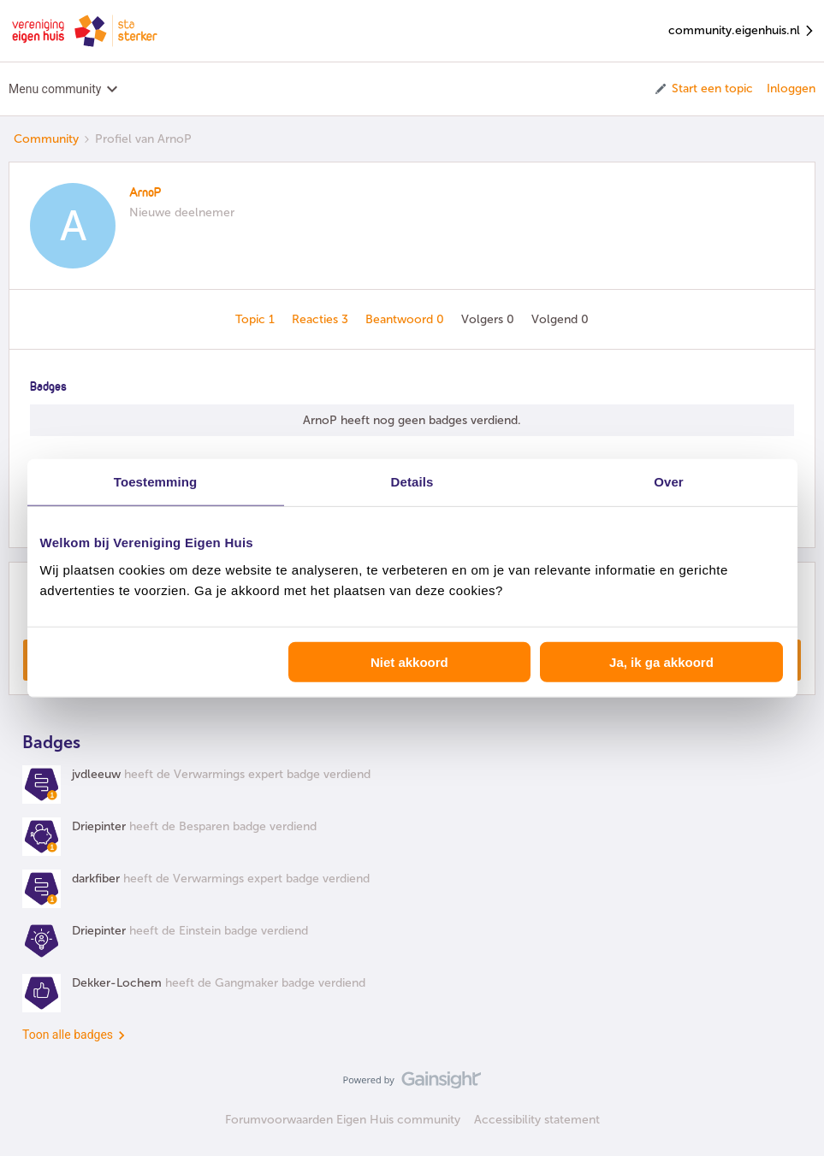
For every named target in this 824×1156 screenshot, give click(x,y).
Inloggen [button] (791, 88)
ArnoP (145, 193)
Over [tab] (669, 482)
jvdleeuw (96, 774)
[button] (703, 89)
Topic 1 (256, 319)
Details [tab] (412, 482)
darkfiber (96, 878)
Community (46, 139)
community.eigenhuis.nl (741, 31)
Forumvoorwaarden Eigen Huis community (342, 1119)
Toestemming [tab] (156, 482)
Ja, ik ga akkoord (661, 661)
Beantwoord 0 (406, 319)
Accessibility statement (537, 1119)
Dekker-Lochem (117, 983)
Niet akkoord (409, 661)
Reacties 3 (322, 319)
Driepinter (99, 826)
